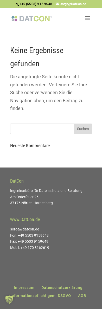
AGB (82, 296)
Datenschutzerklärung (61, 288)
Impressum (24, 288)
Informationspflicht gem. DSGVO (40, 296)
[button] (9, 299)
